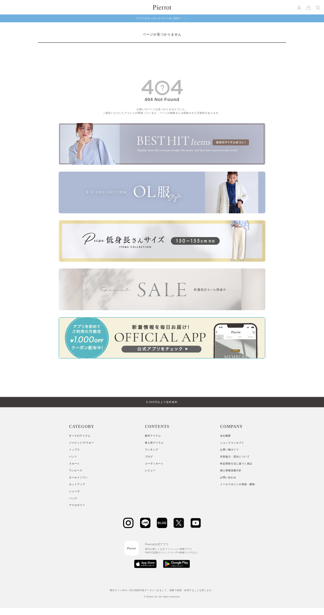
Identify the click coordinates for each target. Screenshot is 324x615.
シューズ (74, 491)
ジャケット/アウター (81, 442)
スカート (74, 463)
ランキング (151, 449)
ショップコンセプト (232, 442)
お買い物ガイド (229, 449)
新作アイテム (153, 435)
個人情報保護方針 (231, 470)
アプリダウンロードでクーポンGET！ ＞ (162, 18)
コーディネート (154, 463)
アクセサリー (77, 505)
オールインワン (78, 477)
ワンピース (75, 470)
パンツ (73, 456)
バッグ (73, 498)
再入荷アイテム (154, 442)
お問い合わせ (228, 477)
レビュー (150, 470)
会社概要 (225, 435)
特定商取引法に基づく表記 (236, 463)
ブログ (149, 456)
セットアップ (77, 484)
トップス (74, 449)
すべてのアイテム (80, 435)
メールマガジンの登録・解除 (237, 484)
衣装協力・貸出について (235, 456)
